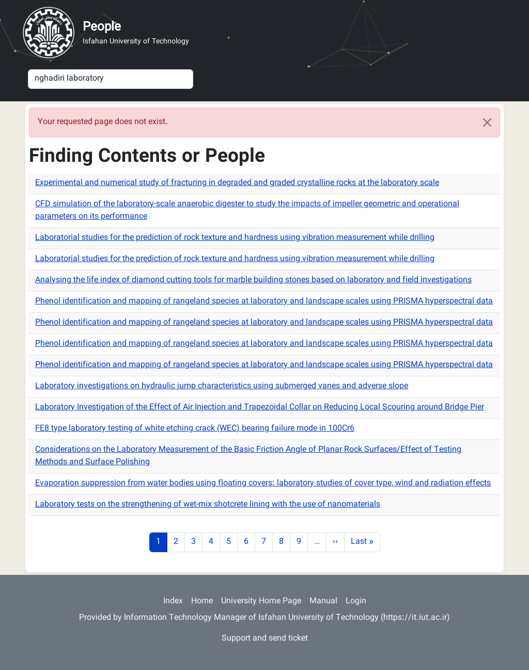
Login (356, 601)
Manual (323, 601)
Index (173, 601)
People (102, 27)
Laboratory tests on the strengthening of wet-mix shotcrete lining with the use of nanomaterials (207, 504)
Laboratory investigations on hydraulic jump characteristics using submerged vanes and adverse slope (221, 386)
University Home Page (261, 601)
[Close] (487, 122)
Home (202, 601)
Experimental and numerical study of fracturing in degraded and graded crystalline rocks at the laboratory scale (237, 183)
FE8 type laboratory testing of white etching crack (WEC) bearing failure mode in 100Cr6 (194, 428)
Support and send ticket (265, 638)
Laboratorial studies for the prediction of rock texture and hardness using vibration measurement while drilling (234, 238)
